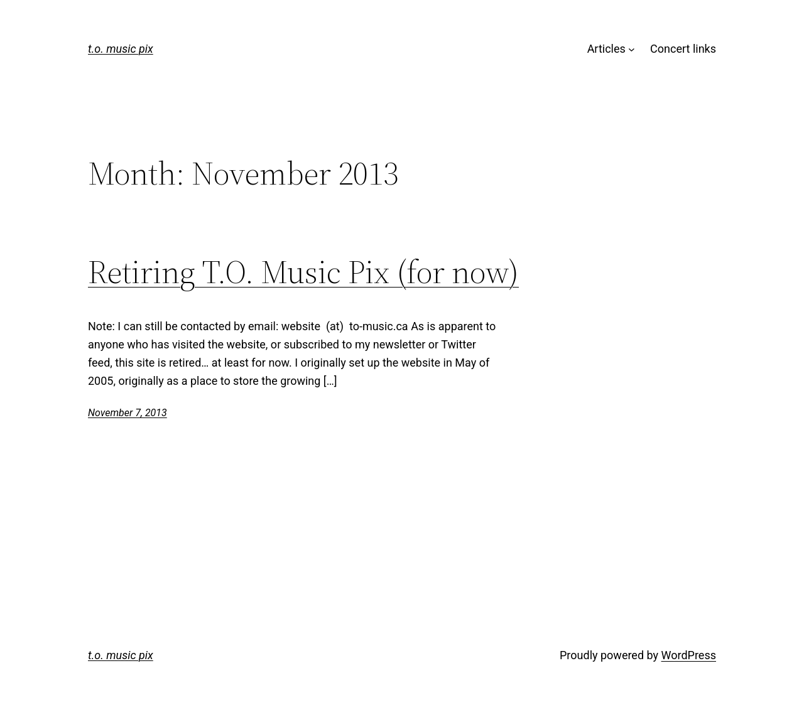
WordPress (688, 655)
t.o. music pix (120, 48)
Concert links (683, 48)
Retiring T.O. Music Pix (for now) (303, 272)
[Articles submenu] (631, 49)
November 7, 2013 (127, 413)
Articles (606, 48)
